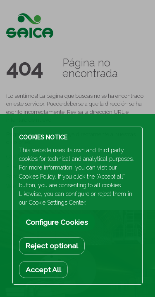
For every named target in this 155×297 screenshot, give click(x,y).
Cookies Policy (37, 176)
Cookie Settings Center (57, 202)
